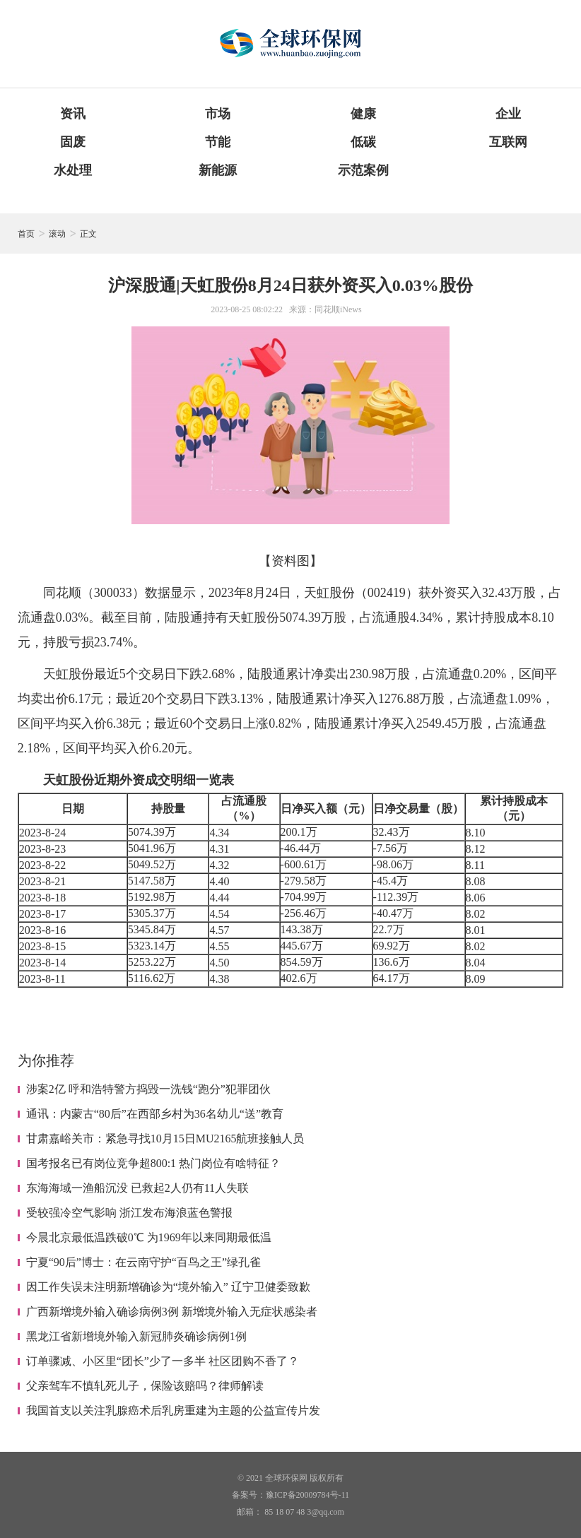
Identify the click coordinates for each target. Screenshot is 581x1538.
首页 (26, 234)
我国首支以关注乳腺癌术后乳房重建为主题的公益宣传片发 (173, 1410)
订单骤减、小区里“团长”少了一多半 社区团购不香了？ (162, 1361)
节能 (217, 142)
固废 (73, 142)
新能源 (218, 170)
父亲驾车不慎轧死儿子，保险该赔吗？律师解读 (145, 1386)
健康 (363, 114)
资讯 (73, 114)
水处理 (73, 170)
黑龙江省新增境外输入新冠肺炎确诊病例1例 (136, 1336)
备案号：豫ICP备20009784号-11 (290, 1495)
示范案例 (363, 170)
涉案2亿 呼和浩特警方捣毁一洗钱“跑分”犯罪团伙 (148, 1089)
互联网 (508, 142)
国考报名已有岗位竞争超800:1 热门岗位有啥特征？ (153, 1163)
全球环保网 (286, 1478)
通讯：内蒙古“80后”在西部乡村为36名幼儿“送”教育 (154, 1114)
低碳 (363, 142)
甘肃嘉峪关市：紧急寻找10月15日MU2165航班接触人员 (165, 1138)
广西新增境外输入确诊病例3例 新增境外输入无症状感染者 (171, 1312)
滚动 (57, 234)
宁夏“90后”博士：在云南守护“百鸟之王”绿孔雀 (143, 1262)
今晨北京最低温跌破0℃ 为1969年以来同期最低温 (148, 1237)
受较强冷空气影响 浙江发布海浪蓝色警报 (129, 1213)
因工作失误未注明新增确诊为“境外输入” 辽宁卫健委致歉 (168, 1287)
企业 (508, 114)
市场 (217, 114)
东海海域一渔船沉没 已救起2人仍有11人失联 (137, 1188)
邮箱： (249, 1512)
